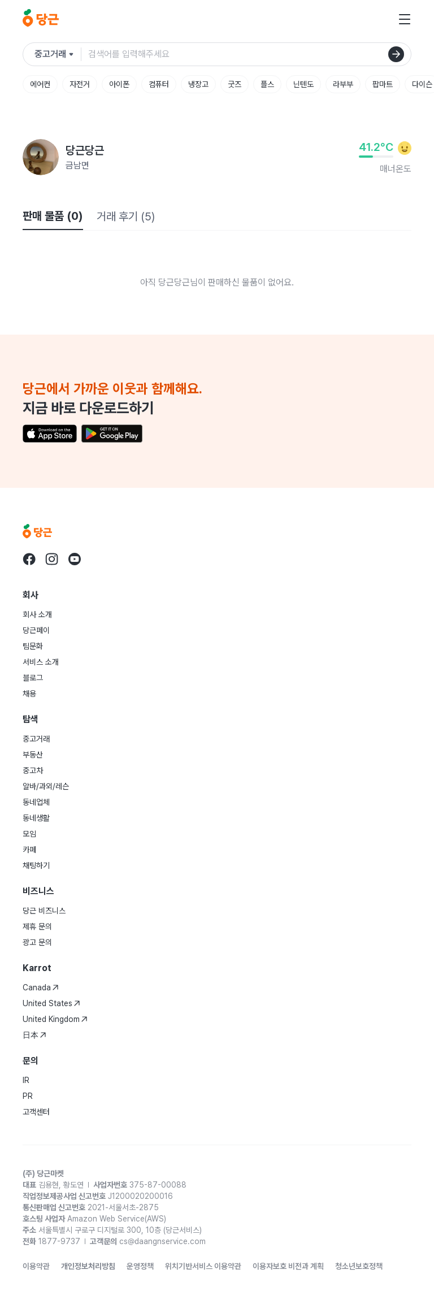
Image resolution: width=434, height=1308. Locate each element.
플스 (267, 84)
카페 (29, 849)
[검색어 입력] (249, 54)
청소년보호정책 (359, 1266)
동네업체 (36, 802)
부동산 (33, 754)
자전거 (80, 84)
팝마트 (382, 84)
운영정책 (140, 1266)
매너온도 (395, 168)
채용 (29, 693)
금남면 (77, 165)
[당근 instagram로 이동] (52, 559)
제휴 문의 (37, 926)
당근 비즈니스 (44, 910)
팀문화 (33, 646)
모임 (29, 833)
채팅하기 (36, 865)
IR (26, 1080)
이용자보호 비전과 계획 (288, 1266)
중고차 (33, 770)
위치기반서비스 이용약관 (203, 1266)
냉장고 (198, 84)
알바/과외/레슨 (46, 786)
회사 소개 (37, 614)
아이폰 (119, 84)
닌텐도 (303, 84)
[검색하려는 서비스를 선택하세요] (57, 54)
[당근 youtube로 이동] (74, 559)
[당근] (41, 19)
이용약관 (36, 1266)
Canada (41, 987)
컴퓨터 (159, 84)
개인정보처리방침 (88, 1266)
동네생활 (36, 817)
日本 (34, 1035)
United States (51, 1003)
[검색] (396, 54)
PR (28, 1096)
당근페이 (36, 630)
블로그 (33, 677)
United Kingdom (55, 1019)
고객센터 (36, 1111)
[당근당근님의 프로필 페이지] (41, 157)
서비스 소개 (41, 661)
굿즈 (234, 84)
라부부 (343, 84)
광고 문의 (37, 942)
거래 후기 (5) (126, 216)
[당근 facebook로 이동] (29, 559)
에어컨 (40, 84)
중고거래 (36, 738)
